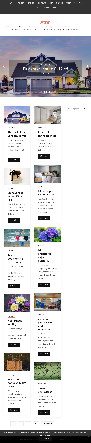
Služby (80, 3)
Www (46, 8)
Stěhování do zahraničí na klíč (16, 196)
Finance (59, 3)
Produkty (70, 3)
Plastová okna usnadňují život (45, 68)
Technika (37, 8)
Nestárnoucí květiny (15, 322)
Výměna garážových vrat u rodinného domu (45, 326)
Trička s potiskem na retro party (15, 258)
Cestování (42, 3)
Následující (47, 423)
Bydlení (31, 3)
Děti (51, 3)
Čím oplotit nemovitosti (45, 390)
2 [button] (44, 92)
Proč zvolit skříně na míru (47, 134)
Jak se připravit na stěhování (47, 192)
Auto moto (20, 3)
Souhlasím (45, 439)
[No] (88, 436)
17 (36, 423)
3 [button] (46, 92)
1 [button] (42, 92)
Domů (10, 3)
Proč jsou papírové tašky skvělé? (17, 383)
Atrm (45, 22)
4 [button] (49, 92)
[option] (45, 66)
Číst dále (14, 160)
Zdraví (55, 8)
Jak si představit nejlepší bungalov (44, 255)
